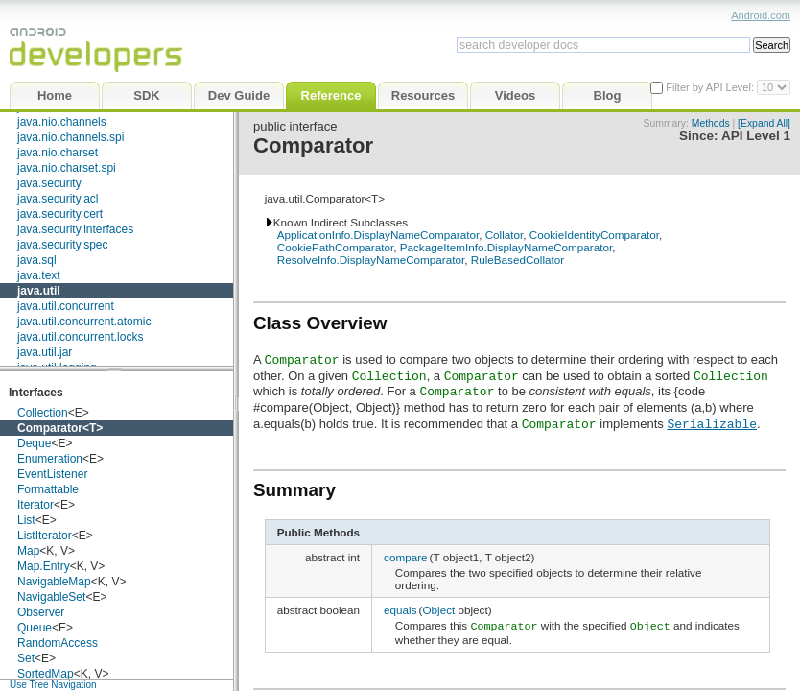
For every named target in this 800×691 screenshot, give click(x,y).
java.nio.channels (61, 122)
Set (26, 658)
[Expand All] (764, 123)
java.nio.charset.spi (66, 168)
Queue (34, 627)
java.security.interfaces (75, 229)
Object (438, 610)
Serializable (712, 423)
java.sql (37, 260)
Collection (42, 412)
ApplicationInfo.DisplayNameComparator (378, 234)
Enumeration (49, 458)
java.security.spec (62, 244)
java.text (38, 275)
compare (405, 557)
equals (400, 610)
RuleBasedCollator (517, 259)
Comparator (49, 428)
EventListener (52, 474)
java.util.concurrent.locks (80, 337)
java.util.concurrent (65, 306)
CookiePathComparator (335, 247)
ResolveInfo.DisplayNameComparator (371, 259)
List (26, 520)
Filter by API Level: (711, 87)
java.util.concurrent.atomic (84, 321)
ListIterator (44, 535)
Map (28, 551)
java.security (49, 183)
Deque (34, 443)
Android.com (760, 15)
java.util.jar (44, 352)
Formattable (48, 489)
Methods (711, 123)
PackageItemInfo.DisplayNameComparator (506, 247)
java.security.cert (60, 214)
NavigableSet (51, 597)
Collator (504, 234)
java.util (38, 291)
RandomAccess (57, 643)
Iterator (35, 505)
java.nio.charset (57, 152)
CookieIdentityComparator (594, 234)
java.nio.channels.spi (70, 137)
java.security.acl (57, 198)
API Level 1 (755, 136)
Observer (40, 612)
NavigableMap (54, 581)
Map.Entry (43, 566)
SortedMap (45, 673)
